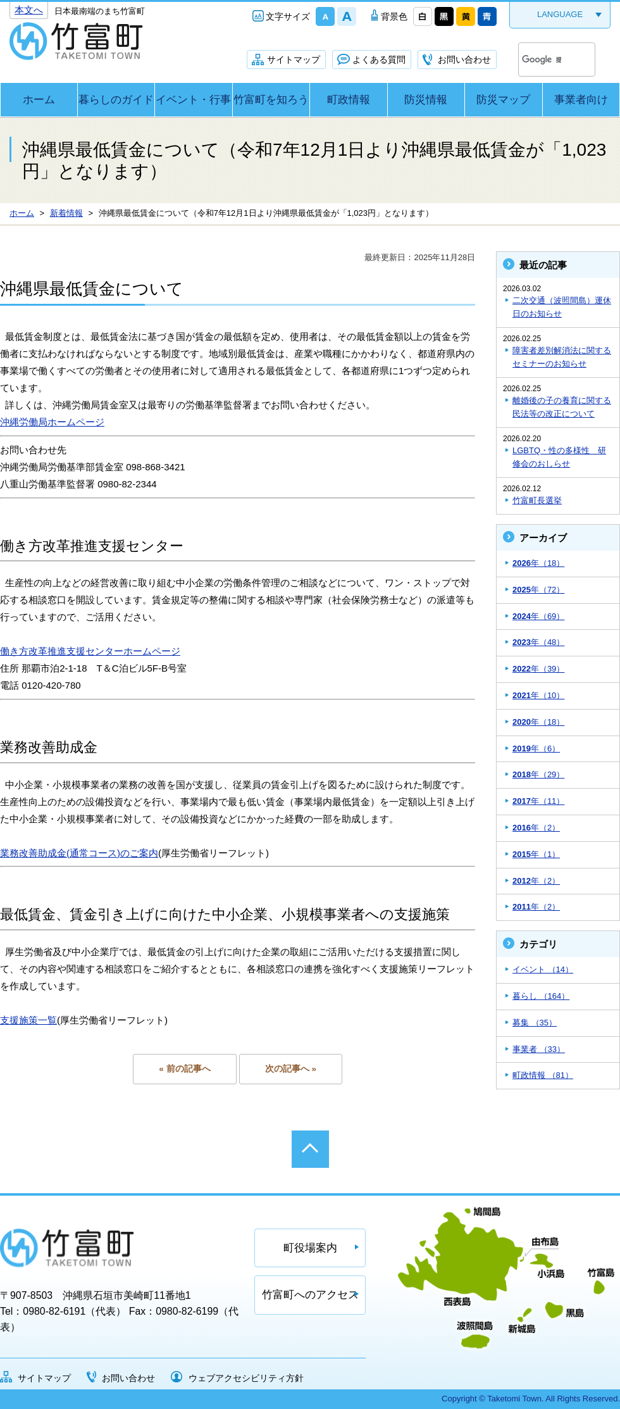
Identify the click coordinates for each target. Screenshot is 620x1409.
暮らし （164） (540, 996)
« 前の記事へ (184, 1069)
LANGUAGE (560, 14)
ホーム (39, 100)
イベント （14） (542, 969)
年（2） (536, 827)
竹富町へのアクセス (310, 1295)
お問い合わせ (464, 59)
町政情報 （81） (542, 1075)
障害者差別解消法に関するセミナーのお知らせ (561, 357)
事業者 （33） (538, 1049)
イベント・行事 (193, 100)
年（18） (538, 563)
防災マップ (503, 100)
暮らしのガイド (116, 100)
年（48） (538, 642)
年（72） (538, 589)
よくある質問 (379, 59)
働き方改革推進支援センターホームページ (90, 651)
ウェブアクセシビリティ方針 (246, 1378)
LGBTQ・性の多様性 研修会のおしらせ (559, 457)
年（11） (538, 801)
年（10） (538, 695)
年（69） (538, 616)
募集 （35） (534, 1022)
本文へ (29, 9)
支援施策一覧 (28, 1020)
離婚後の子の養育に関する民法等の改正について (561, 407)
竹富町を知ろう (271, 100)
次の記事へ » (290, 1069)
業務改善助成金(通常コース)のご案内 (79, 853)
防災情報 (425, 100)
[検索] (541, 59)
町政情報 (348, 100)
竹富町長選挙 (537, 500)
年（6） (536, 748)
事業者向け (581, 100)
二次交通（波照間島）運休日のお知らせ (561, 307)
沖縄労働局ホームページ (52, 421)
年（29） (538, 774)
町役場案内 (310, 1248)
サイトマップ (293, 59)
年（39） (538, 668)
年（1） (536, 854)
